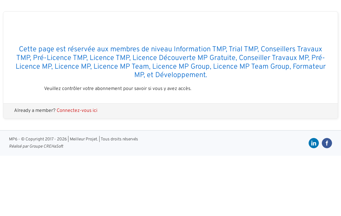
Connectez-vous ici (77, 111)
